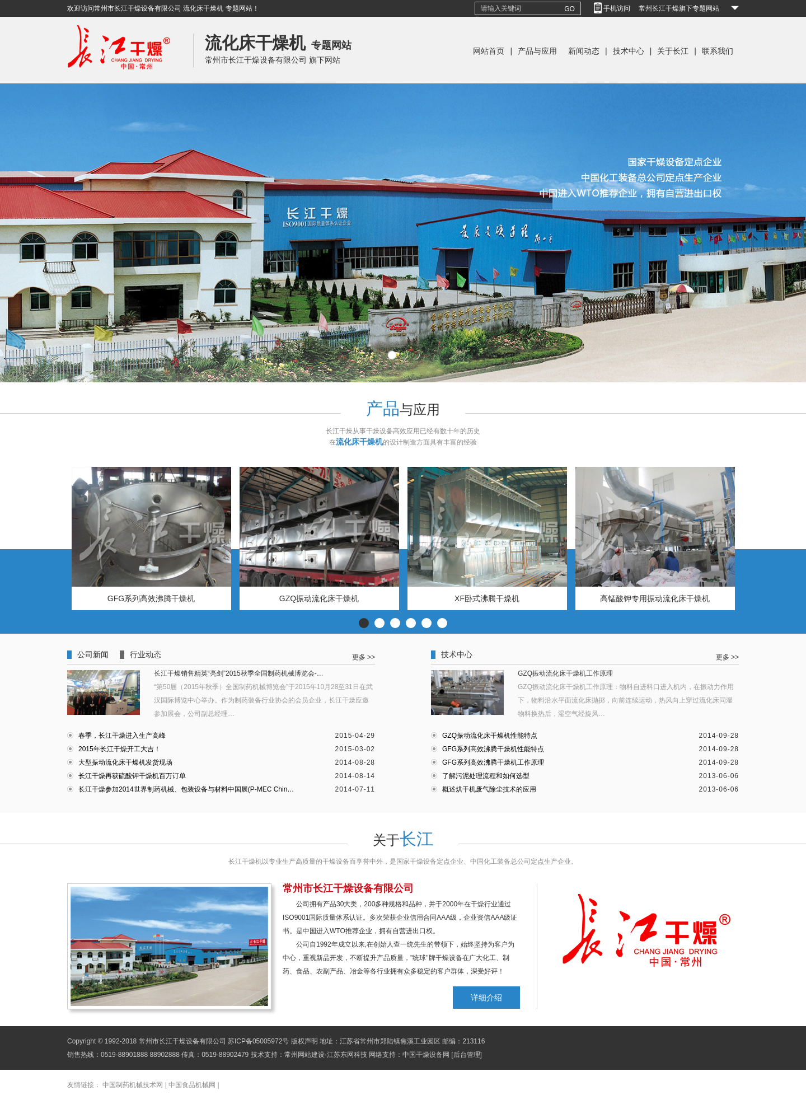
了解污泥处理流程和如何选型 (485, 776)
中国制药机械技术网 (132, 1085)
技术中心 (628, 50)
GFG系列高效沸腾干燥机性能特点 (493, 749)
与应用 (403, 409)
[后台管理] (466, 1055)
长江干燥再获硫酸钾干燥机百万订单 (132, 776)
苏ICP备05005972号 (258, 1041)
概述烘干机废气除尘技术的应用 (489, 789)
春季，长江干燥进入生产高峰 (122, 735)
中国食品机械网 (191, 1085)
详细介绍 (486, 997)
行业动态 (145, 654)
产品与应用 (537, 50)
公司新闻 (93, 654)
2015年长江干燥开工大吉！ (119, 749)
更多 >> (363, 657)
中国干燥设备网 (425, 1055)
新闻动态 (583, 50)
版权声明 (304, 1041)
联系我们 (717, 50)
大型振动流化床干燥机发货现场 (125, 762)
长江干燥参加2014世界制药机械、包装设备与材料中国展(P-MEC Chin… (186, 789)
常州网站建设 (304, 1055)
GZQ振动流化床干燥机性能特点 (489, 735)
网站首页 (488, 50)
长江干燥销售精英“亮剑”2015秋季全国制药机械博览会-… (239, 673)
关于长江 (672, 50)
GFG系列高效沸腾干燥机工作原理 (493, 762)
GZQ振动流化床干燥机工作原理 (565, 673)
